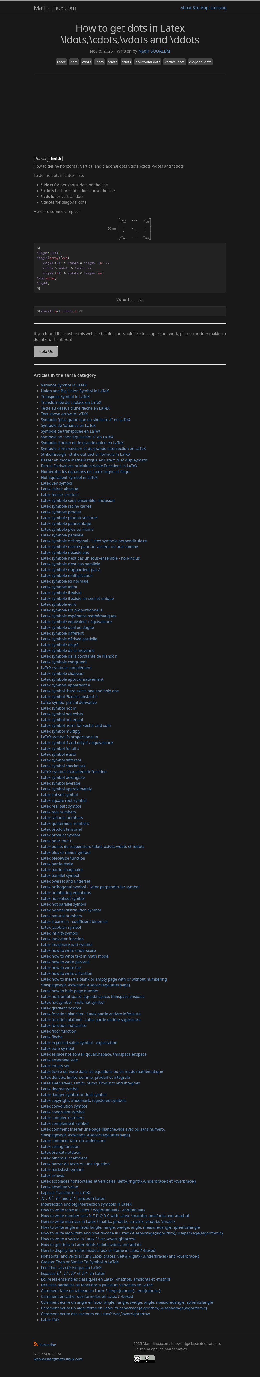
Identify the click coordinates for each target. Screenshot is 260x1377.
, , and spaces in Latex (73, 1198)
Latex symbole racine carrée (66, 506)
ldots (100, 62)
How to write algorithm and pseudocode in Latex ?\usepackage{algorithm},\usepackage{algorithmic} (132, 1233)
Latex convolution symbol (64, 1106)
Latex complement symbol (65, 1123)
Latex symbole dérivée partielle (69, 639)
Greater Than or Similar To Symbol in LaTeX (80, 1262)
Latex (61, 62)
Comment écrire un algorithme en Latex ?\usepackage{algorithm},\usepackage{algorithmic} (124, 1308)
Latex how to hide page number (69, 990)
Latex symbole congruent (64, 662)
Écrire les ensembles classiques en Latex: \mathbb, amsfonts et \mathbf (105, 1279)
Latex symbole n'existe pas (65, 552)
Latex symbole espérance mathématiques (78, 615)
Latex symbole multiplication (67, 575)
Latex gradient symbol (61, 1008)
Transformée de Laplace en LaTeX (71, 402)
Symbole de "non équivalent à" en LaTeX (77, 437)
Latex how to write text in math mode (75, 956)
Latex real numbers (58, 812)
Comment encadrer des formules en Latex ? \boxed (87, 1296)
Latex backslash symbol (62, 1169)
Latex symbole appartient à (65, 685)
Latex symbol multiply (60, 731)
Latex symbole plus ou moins (67, 529)
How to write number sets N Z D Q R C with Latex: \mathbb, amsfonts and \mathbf (115, 1215)
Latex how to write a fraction (66, 973)
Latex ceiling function (60, 1146)
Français (40, 158)
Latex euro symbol (57, 1048)
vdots (112, 62)
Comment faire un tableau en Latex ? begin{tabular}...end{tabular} (101, 1290)
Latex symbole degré (59, 644)
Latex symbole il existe (61, 592)
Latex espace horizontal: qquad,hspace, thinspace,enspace (94, 1054)
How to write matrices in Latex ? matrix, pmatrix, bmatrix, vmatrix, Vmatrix (108, 1221)
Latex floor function (58, 1031)
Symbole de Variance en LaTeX (68, 425)
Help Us (46, 351)
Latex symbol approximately (66, 788)
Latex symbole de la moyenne (68, 650)
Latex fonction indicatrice (63, 1025)
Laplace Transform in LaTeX (65, 1192)
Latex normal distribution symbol (71, 910)
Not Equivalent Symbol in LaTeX (69, 477)
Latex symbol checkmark (63, 765)
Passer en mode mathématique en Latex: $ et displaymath (94, 460)
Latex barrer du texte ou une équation (75, 1163)
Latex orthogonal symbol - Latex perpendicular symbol (90, 887)
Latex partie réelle (57, 863)
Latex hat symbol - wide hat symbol (72, 1002)
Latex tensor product (59, 494)
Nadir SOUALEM (154, 51)
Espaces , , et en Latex (73, 1273)
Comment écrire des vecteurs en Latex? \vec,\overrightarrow (95, 1313)
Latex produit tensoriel (61, 829)
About (186, 7)
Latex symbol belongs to (63, 777)
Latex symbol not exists (62, 714)
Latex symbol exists (58, 754)
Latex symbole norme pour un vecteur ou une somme (89, 546)
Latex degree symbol (59, 1088)
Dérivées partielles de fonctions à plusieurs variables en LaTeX (97, 1285)
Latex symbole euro (58, 604)
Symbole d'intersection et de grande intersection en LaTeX (93, 448)
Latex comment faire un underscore (73, 1140)
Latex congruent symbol (62, 1112)
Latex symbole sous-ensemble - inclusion (78, 500)
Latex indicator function (62, 938)
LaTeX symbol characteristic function (74, 771)
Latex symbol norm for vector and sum (76, 725)
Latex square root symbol (64, 800)
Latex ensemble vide (59, 1060)
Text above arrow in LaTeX (64, 414)
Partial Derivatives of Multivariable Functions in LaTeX (89, 465)
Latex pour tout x (56, 840)
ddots (126, 62)
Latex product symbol (60, 835)
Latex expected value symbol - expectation (79, 1042)
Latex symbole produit (61, 512)
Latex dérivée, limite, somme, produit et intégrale (85, 1077)
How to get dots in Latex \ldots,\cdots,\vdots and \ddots (91, 1244)
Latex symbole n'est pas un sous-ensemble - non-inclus (90, 558)
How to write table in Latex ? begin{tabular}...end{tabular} (93, 1210)
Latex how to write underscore (68, 950)
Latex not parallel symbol (63, 904)
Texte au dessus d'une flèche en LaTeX (75, 408)
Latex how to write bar (61, 967)
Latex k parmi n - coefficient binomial (74, 921)
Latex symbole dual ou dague (67, 627)
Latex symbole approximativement (72, 679)
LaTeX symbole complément (66, 667)
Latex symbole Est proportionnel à (72, 610)
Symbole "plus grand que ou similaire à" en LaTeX (85, 419)
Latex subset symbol (59, 794)
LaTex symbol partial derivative (69, 702)
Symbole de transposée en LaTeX (70, 431)
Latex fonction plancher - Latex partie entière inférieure (91, 1013)
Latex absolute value (59, 1187)
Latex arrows (52, 1175)
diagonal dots (200, 62)
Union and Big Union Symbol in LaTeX (75, 390)
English (55, 158)
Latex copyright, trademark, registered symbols (83, 1100)
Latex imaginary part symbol (66, 944)
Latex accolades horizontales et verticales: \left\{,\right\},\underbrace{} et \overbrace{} (118, 1181)
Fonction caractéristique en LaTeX (71, 1267)
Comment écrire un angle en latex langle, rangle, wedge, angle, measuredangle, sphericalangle (127, 1302)
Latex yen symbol (56, 483)
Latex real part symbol (61, 806)
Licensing (217, 7)
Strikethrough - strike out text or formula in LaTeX (85, 454)
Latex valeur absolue (59, 489)
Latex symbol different (61, 760)
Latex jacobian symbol (61, 927)
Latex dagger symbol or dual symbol (74, 1094)
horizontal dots (148, 62)
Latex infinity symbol (59, 933)
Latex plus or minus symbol (66, 852)
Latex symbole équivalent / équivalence (76, 621)
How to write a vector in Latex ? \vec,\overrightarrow (88, 1238)
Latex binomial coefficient (64, 1158)
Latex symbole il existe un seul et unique (77, 598)
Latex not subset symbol (63, 898)
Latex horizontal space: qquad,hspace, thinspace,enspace (92, 996)
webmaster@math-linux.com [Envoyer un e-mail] (58, 1359)
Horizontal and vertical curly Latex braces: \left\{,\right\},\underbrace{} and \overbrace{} (120, 1256)
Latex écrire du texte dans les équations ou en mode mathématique (102, 1071)
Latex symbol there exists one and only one (80, 690)
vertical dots (174, 62)
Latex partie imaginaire (62, 869)
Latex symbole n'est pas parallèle (70, 564)
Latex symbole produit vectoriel (69, 517)
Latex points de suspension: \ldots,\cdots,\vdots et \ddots (92, 846)
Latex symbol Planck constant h (69, 696)
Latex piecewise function (63, 858)
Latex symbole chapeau (62, 673)
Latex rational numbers (62, 817)
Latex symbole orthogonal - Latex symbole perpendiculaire (94, 540)
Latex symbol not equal (62, 719)
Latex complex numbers (62, 1117)
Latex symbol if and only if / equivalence (77, 742)
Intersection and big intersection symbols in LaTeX (86, 1204)
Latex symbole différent (62, 633)
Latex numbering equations (66, 892)
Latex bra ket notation (61, 1152)
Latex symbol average (60, 783)
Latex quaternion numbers (65, 823)
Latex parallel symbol (60, 875)
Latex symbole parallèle (62, 535)
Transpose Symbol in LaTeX (65, 396)
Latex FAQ (50, 1319)
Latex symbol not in (58, 708)
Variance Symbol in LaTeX (64, 385)
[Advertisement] (130, 115)
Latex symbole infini (59, 587)
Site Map (200, 7)
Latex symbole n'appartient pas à (70, 569)
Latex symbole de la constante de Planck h (79, 656)
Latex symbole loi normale (64, 581)
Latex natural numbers (61, 915)
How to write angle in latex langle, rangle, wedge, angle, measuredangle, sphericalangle (120, 1227)
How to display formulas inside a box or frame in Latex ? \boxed (98, 1250)
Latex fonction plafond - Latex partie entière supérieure (91, 1019)
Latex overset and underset (65, 881)
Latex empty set (55, 1065)
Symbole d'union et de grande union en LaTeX (82, 442)
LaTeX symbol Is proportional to (69, 737)
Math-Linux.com (55, 7)
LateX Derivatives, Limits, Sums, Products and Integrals (90, 1083)
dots (74, 62)
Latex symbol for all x (60, 748)
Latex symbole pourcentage (66, 523)
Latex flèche (52, 1037)
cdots (86, 62)
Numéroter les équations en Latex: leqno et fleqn (85, 471)
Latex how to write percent (65, 962)
